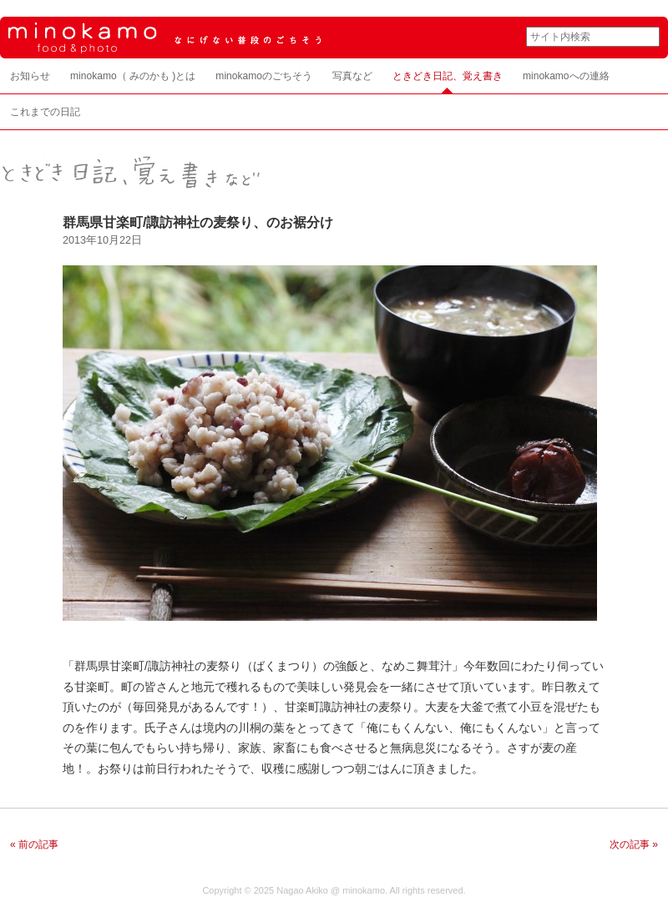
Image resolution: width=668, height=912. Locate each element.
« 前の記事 (34, 844)
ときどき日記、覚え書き (447, 76)
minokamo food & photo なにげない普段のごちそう (250, 37)
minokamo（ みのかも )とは (132, 76)
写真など (352, 76)
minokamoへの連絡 (566, 76)
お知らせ (30, 76)
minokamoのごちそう (263, 76)
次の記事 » (634, 844)
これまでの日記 (45, 112)
